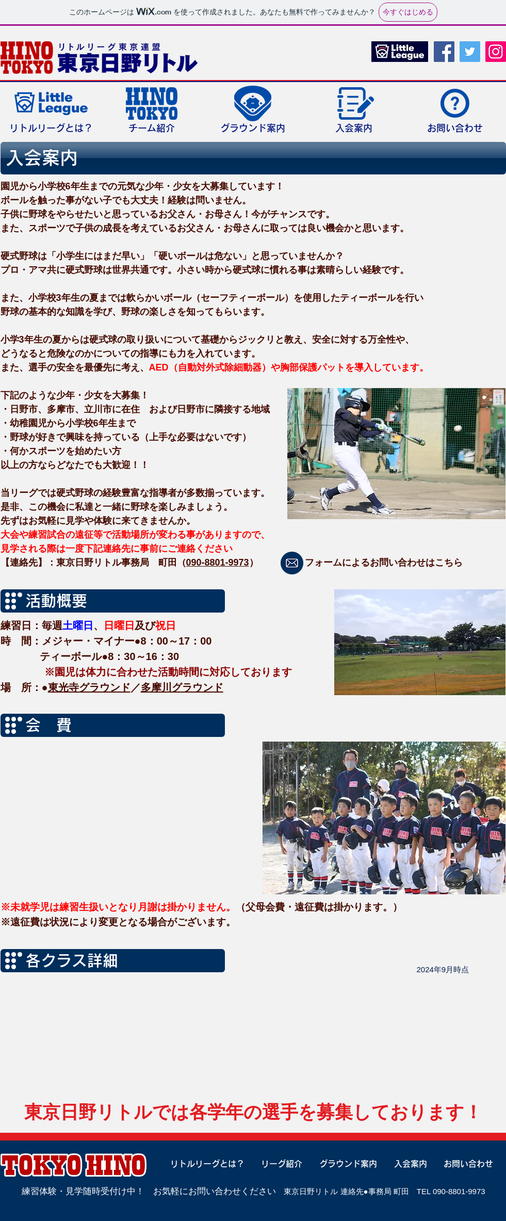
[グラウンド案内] (344, 1163)
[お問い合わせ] (464, 1163)
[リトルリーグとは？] (203, 1163)
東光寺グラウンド (89, 687)
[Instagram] (495, 51)
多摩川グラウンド (182, 687)
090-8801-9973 (217, 562)
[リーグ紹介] (278, 1163)
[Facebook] (444, 51)
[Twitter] (470, 51)
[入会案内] (406, 1163)
